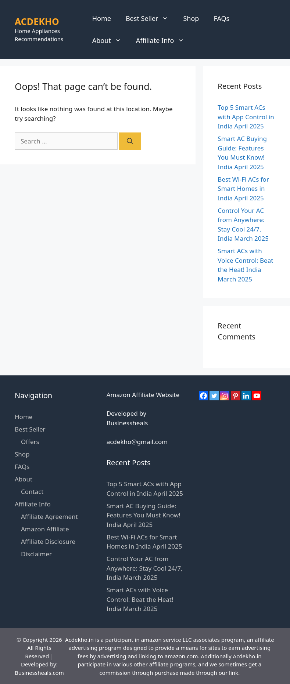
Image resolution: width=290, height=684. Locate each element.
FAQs (221, 18)
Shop (191, 18)
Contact (32, 491)
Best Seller (151, 18)
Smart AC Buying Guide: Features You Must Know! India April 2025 (143, 515)
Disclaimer (36, 554)
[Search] (130, 141)
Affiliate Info (164, 40)
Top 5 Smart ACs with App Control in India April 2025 (246, 116)
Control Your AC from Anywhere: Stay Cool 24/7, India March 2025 (145, 568)
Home (101, 18)
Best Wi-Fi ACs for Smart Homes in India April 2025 (243, 188)
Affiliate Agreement (49, 516)
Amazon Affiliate (45, 529)
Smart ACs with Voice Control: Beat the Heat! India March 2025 (140, 599)
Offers (30, 441)
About (110, 40)
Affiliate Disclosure (48, 541)
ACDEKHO (37, 21)
